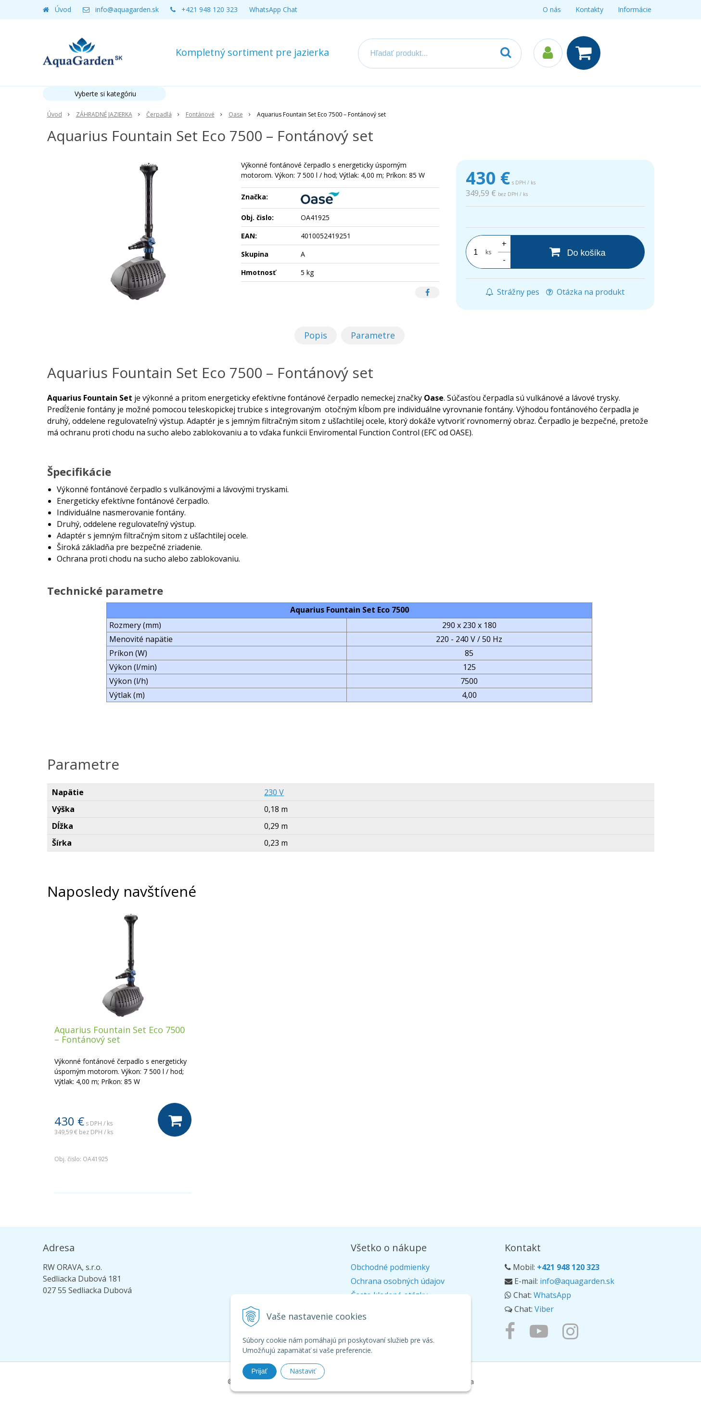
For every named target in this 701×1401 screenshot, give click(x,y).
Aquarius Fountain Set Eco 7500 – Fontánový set (119, 1034)
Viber (544, 1309)
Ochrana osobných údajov (398, 1281)
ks (488, 252)
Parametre (373, 335)
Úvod (63, 9)
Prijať (260, 1371)
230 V (274, 792)
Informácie (634, 9)
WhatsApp (552, 1295)
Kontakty (589, 9)
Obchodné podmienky (390, 1267)
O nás (552, 9)
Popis (315, 335)
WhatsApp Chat (273, 9)
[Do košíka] (577, 252)
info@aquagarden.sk (127, 9)
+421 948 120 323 (209, 9)
